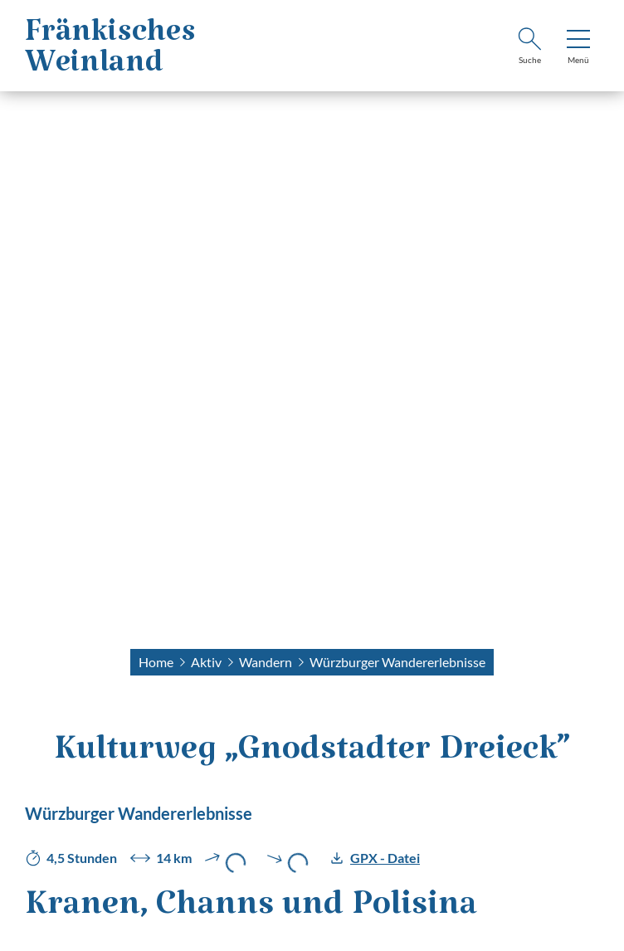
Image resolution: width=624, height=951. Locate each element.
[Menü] (578, 48)
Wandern (265, 662)
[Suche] (529, 48)
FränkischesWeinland (110, 55)
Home (156, 662)
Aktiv (206, 662)
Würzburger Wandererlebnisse (397, 662)
